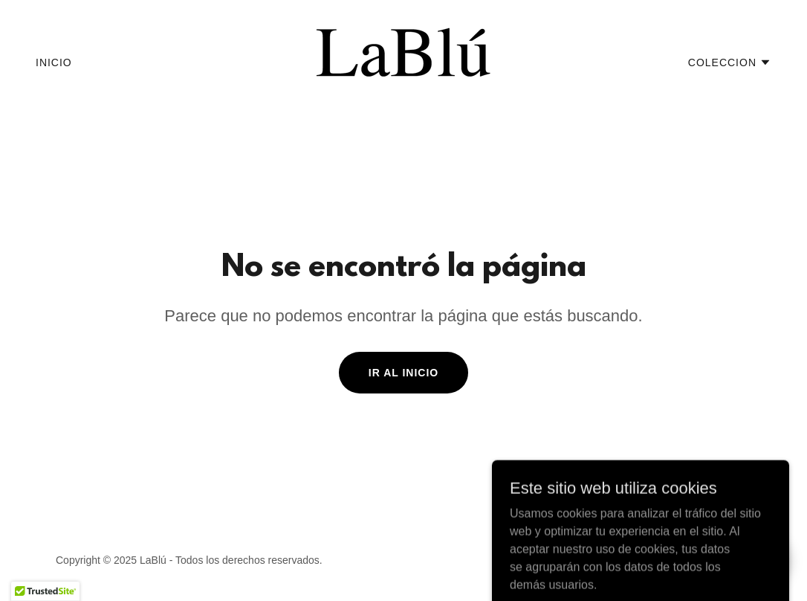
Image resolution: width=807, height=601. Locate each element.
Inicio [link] (54, 62)
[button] (729, 62)
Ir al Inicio (403, 373)
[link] (403, 61)
